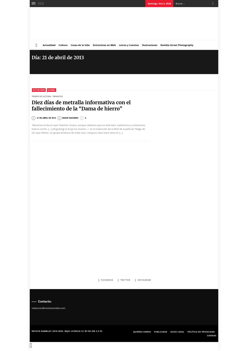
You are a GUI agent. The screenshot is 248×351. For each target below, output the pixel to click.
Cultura (63, 45)
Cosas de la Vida (80, 45)
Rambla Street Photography (177, 45)
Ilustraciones (149, 45)
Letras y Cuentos (129, 45)
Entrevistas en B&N (104, 45)
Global (51, 90)
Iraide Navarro (68, 118)
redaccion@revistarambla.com (48, 308)
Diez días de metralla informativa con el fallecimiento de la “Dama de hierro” (81, 105)
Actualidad (49, 45)
